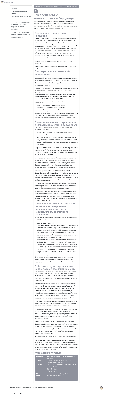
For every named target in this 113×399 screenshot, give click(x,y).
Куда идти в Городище (17, 37)
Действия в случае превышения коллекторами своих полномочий (20, 33)
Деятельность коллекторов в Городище (19, 7)
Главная (36, 6)
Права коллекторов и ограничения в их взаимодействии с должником (21, 18)
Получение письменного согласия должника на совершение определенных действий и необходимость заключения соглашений (20, 26)
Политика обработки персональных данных (22, 387)
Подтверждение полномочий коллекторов (19, 12)
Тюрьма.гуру (7, 2)
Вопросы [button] (17, 2)
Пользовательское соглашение (44, 387)
